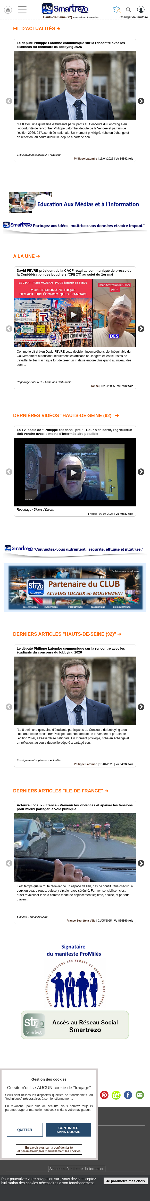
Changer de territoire (134, 17)
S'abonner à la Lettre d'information (76, 1169)
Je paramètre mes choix (125, 1181)
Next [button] (141, 100)
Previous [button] (9, 100)
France (93, 386)
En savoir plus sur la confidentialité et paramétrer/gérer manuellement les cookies (49, 1149)
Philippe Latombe (85, 158)
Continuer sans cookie (68, 1130)
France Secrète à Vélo (80, 920)
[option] (75, 100)
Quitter (24, 1130)
